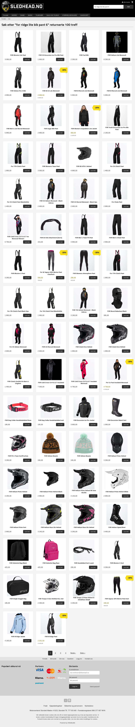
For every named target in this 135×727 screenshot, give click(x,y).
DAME (22, 15)
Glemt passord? (95, 686)
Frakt (45, 706)
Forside (5, 15)
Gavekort (70, 659)
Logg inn (79, 659)
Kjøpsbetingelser (56, 706)
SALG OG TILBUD (53, 15)
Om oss (61, 659)
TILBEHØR (39, 15)
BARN (30, 15)
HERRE (14, 15)
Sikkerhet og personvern (73, 706)
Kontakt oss (89, 659)
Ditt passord (73, 677)
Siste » (82, 653)
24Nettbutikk (71, 723)
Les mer (74, 719)
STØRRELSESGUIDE (69, 15)
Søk (128, 7)
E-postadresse (74, 669)
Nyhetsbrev (89, 706)
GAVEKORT (84, 15)
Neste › (73, 653)
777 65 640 (72, 710)
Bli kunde (53, 659)
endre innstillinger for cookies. (89, 719)
